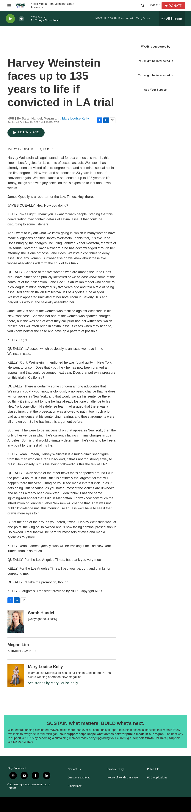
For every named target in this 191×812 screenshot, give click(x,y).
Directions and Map (79, 777)
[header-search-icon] (142, 5)
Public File (153, 769)
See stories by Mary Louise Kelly (53, 683)
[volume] (21, 19)
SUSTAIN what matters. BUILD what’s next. (95, 723)
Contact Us (74, 769)
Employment (75, 786)
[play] (10, 19)
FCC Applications (157, 777)
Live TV (154, 5)
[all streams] (172, 18)
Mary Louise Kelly (75, 118)
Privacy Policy (115, 769)
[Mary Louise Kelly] (15, 675)
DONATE (175, 6)
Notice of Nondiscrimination (123, 777)
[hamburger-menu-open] (9, 5)
